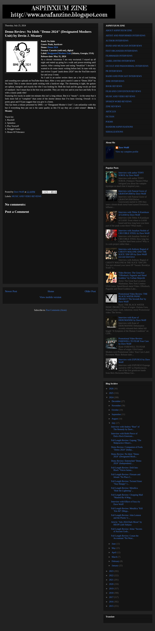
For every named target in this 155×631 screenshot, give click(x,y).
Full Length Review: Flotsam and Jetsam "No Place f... (125, 475)
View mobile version (50, 297)
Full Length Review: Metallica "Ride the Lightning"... (124, 489)
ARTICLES (111, 111)
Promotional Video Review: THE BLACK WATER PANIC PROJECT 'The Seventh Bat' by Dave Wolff (133, 298)
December (116, 401)
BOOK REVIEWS (114, 86)
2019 (111, 588)
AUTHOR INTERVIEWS (117, 41)
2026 (111, 388)
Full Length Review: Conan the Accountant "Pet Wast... (125, 537)
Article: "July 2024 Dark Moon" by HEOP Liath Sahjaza (126, 523)
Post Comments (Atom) (56, 310)
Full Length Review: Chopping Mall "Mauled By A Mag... (127, 496)
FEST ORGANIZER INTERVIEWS (121, 51)
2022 (111, 575)
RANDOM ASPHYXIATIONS (119, 127)
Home (51, 291)
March (115, 557)
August (115, 419)
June (114, 544)
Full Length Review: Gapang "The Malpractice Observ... (126, 441)
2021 (111, 580)
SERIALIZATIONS (114, 132)
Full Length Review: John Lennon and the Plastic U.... (126, 516)
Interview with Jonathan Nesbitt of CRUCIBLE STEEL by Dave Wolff (134, 231)
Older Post (90, 291)
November (116, 405)
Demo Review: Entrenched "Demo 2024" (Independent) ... (126, 462)
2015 (111, 606)
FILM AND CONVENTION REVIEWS (123, 91)
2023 (111, 571)
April (114, 552)
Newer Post (11, 291)
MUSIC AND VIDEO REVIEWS (26, 196)
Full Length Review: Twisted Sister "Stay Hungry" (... (126, 482)
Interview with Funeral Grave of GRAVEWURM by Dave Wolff (133, 192)
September (116, 414)
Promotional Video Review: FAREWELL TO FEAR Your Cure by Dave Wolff (134, 341)
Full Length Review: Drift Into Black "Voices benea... (124, 469)
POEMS (109, 122)
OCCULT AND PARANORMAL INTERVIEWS (127, 66)
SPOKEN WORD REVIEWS (118, 101)
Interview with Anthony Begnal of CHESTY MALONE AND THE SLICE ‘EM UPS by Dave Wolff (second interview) (133, 253)
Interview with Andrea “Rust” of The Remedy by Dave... (125, 428)
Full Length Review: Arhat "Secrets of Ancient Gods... (126, 530)
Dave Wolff (124, 147)
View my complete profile (127, 152)
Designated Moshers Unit (59, 53)
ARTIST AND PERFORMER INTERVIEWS (125, 35)
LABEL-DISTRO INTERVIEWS (120, 61)
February (116, 561)
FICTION (110, 117)
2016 (111, 602)
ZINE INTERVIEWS (115, 81)
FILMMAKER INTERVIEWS (119, 56)
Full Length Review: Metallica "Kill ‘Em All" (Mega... (127, 509)
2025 (111, 393)
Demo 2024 (53, 47)
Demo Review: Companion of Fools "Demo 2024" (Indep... (127, 448)
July (114, 423)
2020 (111, 584)
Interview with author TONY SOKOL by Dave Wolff (131, 174)
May (114, 548)
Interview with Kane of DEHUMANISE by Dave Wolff (132, 318)
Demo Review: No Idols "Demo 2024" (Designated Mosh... (125, 455)
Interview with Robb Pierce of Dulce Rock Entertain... (124, 434)
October (115, 410)
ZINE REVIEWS (113, 106)
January (115, 565)
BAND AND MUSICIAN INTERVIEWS (124, 46)
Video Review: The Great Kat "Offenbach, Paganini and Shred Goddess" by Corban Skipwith (132, 275)
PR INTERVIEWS (114, 71)
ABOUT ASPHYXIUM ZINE (119, 30)
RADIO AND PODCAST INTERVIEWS (124, 76)
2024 (111, 397)
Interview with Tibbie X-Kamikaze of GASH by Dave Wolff (134, 213)
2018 (111, 593)
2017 (111, 597)
